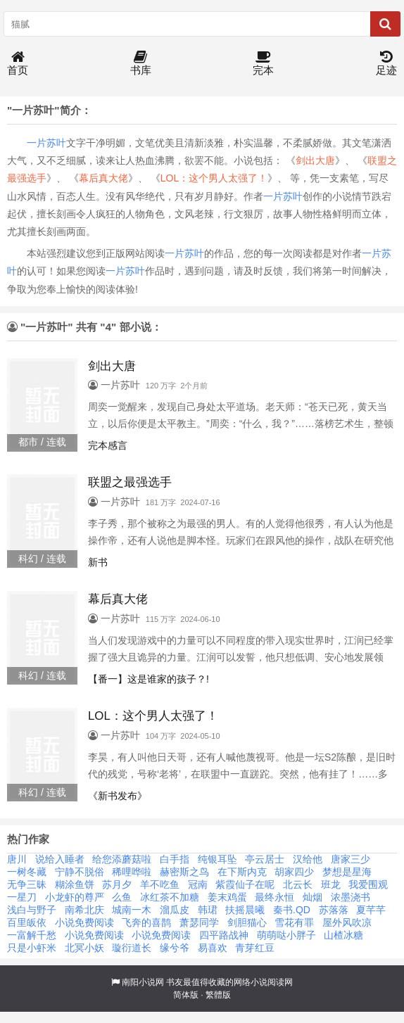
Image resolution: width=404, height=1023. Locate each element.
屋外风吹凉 (347, 922)
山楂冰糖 (343, 935)
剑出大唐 (315, 160)
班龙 (331, 884)
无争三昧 (26, 884)
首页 (17, 63)
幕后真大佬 (103, 178)
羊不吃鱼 (159, 884)
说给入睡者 (59, 859)
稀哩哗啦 (131, 871)
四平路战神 (223, 935)
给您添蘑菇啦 (121, 859)
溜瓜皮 (174, 909)
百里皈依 (26, 922)
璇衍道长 (131, 947)
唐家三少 (350, 859)
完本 (263, 63)
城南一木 (131, 909)
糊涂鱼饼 (74, 884)
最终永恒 (274, 897)
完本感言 (107, 445)
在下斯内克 (242, 871)
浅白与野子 (31, 909)
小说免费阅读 (84, 922)
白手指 (174, 859)
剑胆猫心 (247, 922)
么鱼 (122, 897)
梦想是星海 (347, 871)
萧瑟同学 (199, 922)
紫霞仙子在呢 (244, 884)
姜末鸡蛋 (227, 897)
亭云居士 (264, 859)
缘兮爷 (174, 947)
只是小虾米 (31, 947)
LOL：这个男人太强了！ (213, 178)
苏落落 (333, 909)
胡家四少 (294, 871)
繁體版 (218, 995)
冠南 (198, 884)
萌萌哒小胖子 (286, 935)
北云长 (298, 884)
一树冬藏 (26, 871)
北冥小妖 (84, 947)
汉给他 (307, 859)
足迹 (386, 63)
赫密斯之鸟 (184, 871)
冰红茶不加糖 (169, 897)
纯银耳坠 (217, 859)
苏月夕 (117, 884)
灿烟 (312, 897)
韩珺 (207, 909)
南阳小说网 (143, 982)
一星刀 (22, 897)
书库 (140, 63)
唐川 (17, 859)
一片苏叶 (46, 142)
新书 (98, 562)
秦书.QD (291, 909)
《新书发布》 (117, 795)
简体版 (185, 995)
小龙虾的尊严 (74, 897)
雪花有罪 (294, 922)
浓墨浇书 (350, 897)
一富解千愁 (31, 935)
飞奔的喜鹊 (146, 922)
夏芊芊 (371, 909)
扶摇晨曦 (245, 909)
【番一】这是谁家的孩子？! (148, 679)
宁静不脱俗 (79, 871)
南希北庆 (84, 909)
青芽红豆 (254, 947)
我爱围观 (368, 884)
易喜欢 (212, 947)
